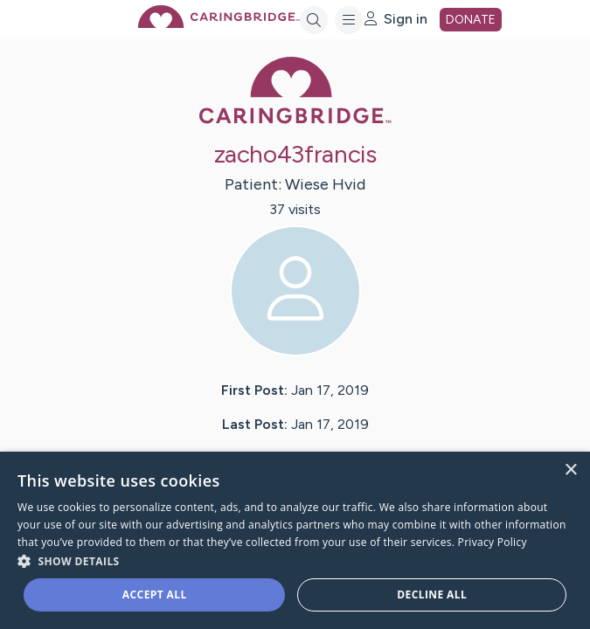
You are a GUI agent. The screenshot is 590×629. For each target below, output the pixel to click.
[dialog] (295, 540)
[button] (295, 560)
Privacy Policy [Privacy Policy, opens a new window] (492, 542)
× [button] (570, 470)
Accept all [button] (154, 594)
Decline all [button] (432, 594)
